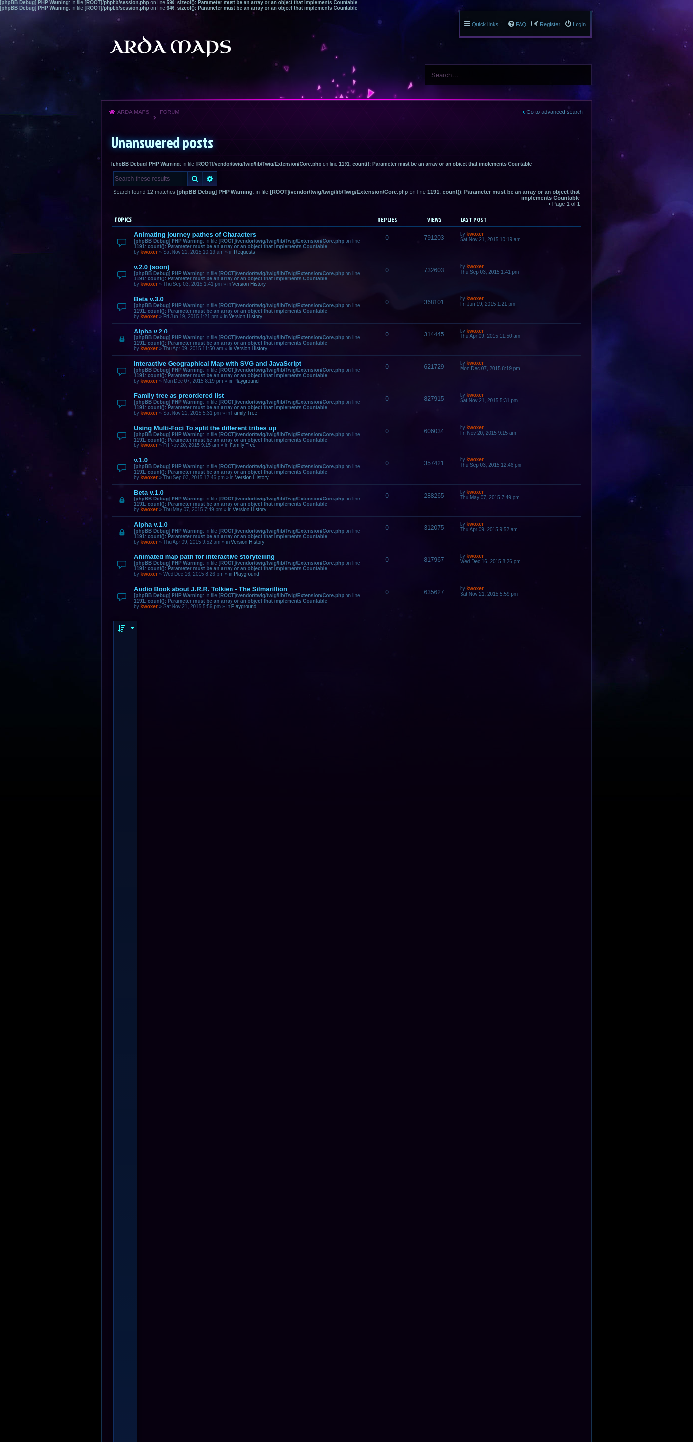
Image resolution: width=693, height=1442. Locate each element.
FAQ (521, 24)
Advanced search (210, 178)
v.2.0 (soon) (151, 267)
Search (580, 75)
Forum (169, 112)
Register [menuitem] (550, 24)
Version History (249, 284)
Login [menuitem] (579, 24)
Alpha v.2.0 (151, 331)
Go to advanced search (554, 112)
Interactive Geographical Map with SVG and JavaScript (217, 363)
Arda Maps (133, 112)
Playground (246, 381)
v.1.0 (141, 460)
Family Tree (244, 413)
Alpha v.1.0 (151, 524)
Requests (244, 252)
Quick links (485, 24)
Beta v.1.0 (149, 492)
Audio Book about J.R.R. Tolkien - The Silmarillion (210, 589)
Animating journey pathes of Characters (195, 234)
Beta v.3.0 (149, 299)
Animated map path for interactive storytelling (204, 556)
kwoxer (148, 252)
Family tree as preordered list (179, 395)
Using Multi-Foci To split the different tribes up (205, 428)
